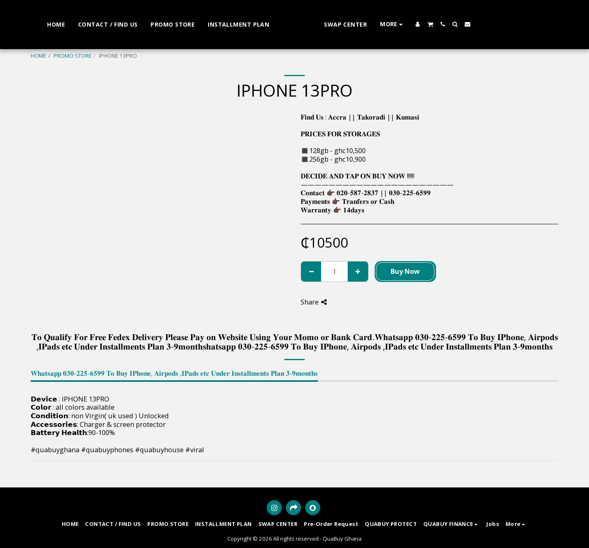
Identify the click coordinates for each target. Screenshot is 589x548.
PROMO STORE (73, 55)
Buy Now (405, 271)
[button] (524, 24)
